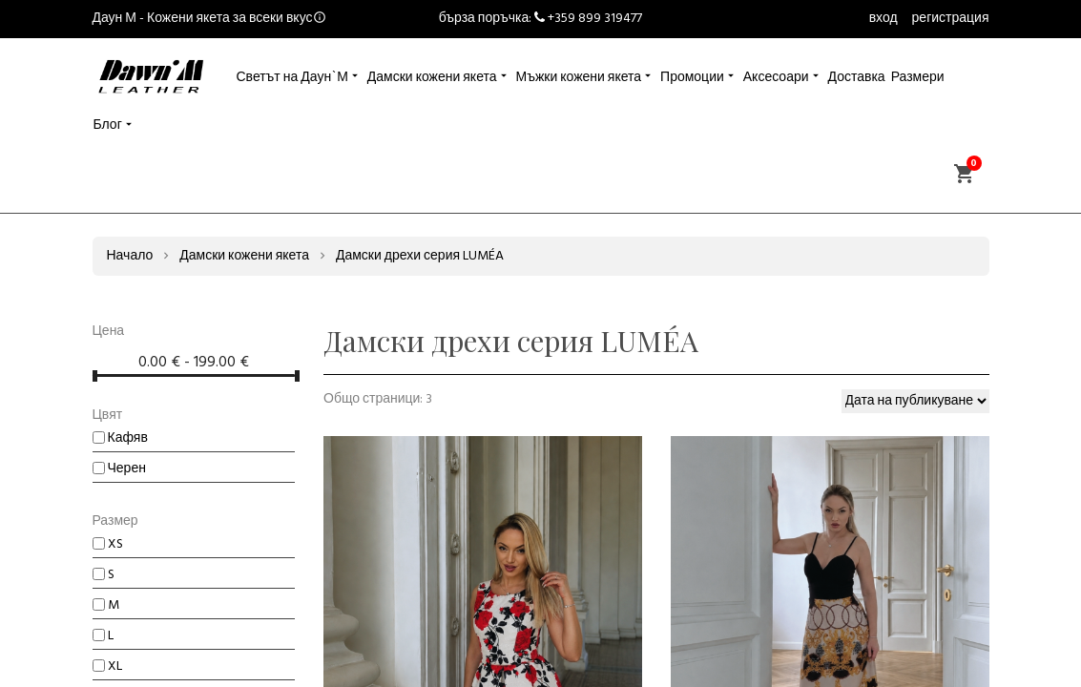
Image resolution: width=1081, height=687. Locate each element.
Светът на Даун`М (292, 78)
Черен (119, 469)
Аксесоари (776, 78)
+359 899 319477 (595, 19)
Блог (108, 125)
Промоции (692, 78)
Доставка (856, 78)
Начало (130, 256)
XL (107, 666)
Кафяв (120, 438)
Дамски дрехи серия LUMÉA (420, 256)
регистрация (950, 19)
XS (108, 544)
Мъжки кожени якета (579, 78)
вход (883, 19)
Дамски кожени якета (432, 78)
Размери (918, 78)
